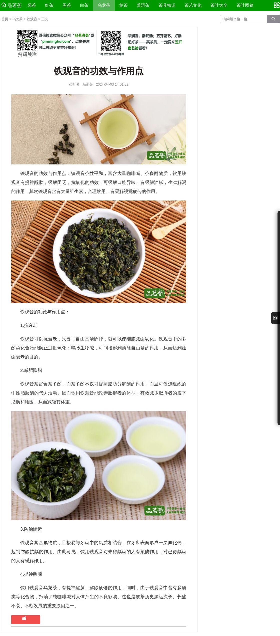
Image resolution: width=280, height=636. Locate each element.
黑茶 (66, 5)
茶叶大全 (219, 5)
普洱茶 (143, 5)
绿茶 (32, 5)
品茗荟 (11, 5)
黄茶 (123, 5)
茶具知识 (167, 5)
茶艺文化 (193, 5)
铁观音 (32, 19)
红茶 (49, 5)
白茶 (84, 5)
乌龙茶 (104, 5)
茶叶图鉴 (245, 5)
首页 (4, 19)
